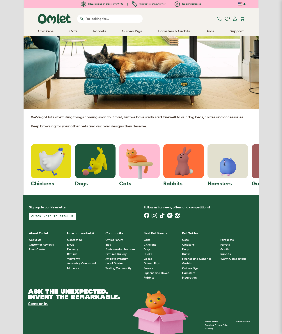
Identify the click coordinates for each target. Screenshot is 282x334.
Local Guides (114, 263)
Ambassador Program (120, 249)
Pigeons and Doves (156, 273)
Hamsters (188, 273)
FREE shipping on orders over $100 (102, 4)
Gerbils (187, 263)
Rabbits (149, 277)
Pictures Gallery (116, 254)
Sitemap (209, 328)
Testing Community (118, 268)
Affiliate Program (116, 258)
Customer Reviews (41, 244)
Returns (72, 254)
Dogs (147, 249)
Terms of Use (211, 321)
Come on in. (38, 304)
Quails (224, 249)
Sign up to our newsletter (149, 4)
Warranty (73, 258)
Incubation (189, 277)
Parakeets (227, 239)
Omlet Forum (114, 239)
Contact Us (74, 239)
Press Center (37, 249)
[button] (217, 233)
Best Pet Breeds (155, 233)
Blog (108, 244)
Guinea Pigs (152, 263)
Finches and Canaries (196, 258)
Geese (148, 258)
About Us (35, 239)
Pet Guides (190, 233)
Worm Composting (233, 258)
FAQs (70, 244)
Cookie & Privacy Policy (216, 325)
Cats (147, 239)
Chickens (150, 244)
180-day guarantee (188, 4)
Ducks (148, 254)
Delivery (72, 249)
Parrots (148, 268)
